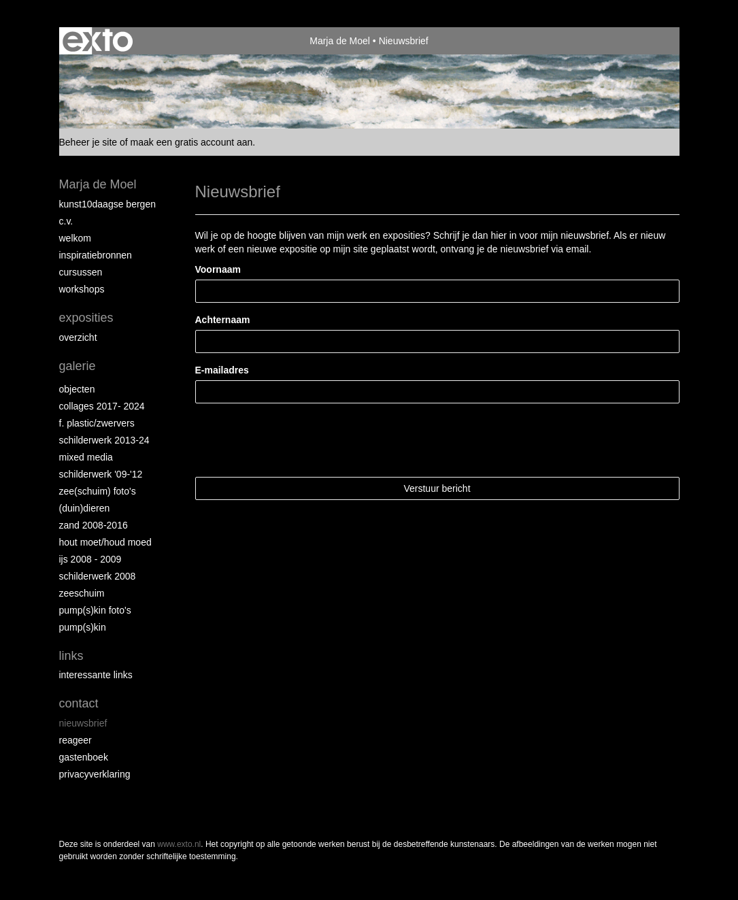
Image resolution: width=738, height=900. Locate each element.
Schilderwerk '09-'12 (101, 474)
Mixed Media (86, 457)
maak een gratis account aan (192, 142)
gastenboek (83, 757)
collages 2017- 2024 (102, 406)
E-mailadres (222, 370)
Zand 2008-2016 (93, 525)
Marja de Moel (339, 40)
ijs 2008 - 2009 (90, 559)
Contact (79, 703)
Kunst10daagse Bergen (107, 204)
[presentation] (298, 440)
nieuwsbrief (83, 723)
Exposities (86, 317)
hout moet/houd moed (105, 542)
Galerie (77, 366)
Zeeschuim (82, 593)
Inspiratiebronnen (95, 255)
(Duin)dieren (84, 508)
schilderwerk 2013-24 (104, 440)
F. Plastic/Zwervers (97, 423)
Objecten (77, 389)
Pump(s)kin (82, 627)
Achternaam (222, 319)
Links (71, 656)
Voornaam (218, 269)
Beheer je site (88, 142)
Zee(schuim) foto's (97, 491)
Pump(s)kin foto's (95, 610)
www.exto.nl (179, 844)
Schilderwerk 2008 (97, 576)
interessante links (96, 674)
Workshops (82, 289)
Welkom (75, 238)
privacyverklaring (95, 774)
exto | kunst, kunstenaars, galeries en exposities (97, 40)
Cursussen (81, 272)
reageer (75, 740)
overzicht (78, 337)
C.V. (66, 221)
